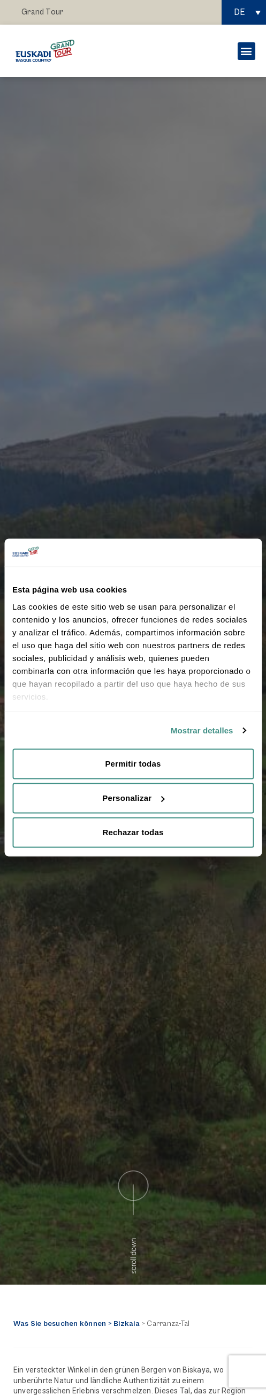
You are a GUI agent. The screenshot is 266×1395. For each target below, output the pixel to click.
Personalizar (133, 797)
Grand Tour (42, 12)
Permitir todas (133, 763)
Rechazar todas (132, 832)
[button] (246, 51)
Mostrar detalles (202, 729)
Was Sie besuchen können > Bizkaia (76, 1323)
